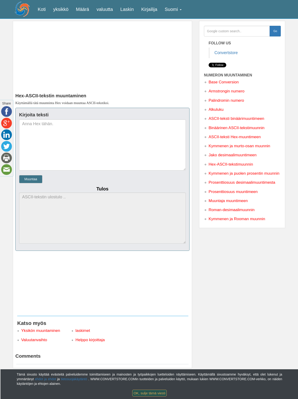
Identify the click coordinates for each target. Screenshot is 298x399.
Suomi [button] (173, 9)
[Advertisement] (102, 55)
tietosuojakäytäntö (74, 379)
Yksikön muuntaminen (40, 330)
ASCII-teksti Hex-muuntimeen (235, 137)
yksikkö (60, 9)
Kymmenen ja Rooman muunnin (237, 219)
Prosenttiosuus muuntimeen (233, 192)
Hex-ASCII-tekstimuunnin (231, 164)
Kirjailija (149, 9)
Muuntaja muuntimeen (228, 201)
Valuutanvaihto (34, 340)
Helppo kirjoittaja (90, 340)
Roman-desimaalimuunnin (231, 210)
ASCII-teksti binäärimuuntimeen (236, 118)
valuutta (105, 9)
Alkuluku (216, 109)
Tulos (102, 188)
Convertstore (226, 52)
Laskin (127, 9)
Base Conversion (224, 82)
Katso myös (31, 323)
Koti (42, 9)
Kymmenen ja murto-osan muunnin (239, 146)
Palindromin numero (226, 100)
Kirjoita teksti (34, 114)
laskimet (82, 330)
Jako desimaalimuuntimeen (233, 155)
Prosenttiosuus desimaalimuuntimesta (242, 182)
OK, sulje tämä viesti (150, 393)
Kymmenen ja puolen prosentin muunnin (244, 173)
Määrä (82, 9)
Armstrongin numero (226, 91)
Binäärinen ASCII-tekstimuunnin (236, 128)
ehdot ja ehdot (46, 379)
